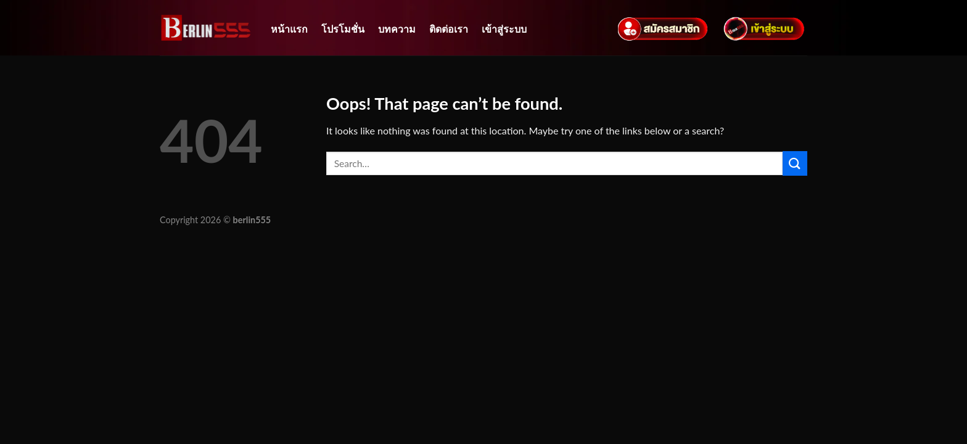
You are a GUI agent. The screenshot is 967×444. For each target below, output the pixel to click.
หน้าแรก (289, 29)
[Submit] (795, 163)
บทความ (397, 29)
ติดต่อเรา (448, 29)
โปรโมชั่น (342, 29)
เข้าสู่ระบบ (504, 29)
